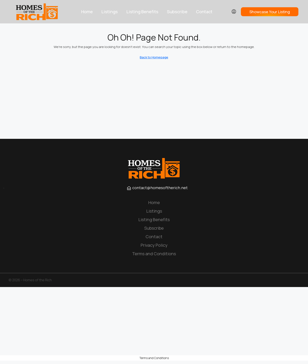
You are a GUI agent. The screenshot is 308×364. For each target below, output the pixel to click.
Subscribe (177, 12)
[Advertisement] (154, 321)
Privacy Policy (154, 245)
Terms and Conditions (154, 254)
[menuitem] (234, 11)
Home (87, 12)
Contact (204, 12)
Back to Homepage (154, 57)
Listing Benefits (142, 12)
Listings (109, 12)
